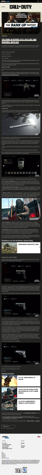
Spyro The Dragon (5, 446)
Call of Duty (4, 443)
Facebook (32, 420)
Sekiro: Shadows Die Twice (7, 448)
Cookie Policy (3, 456)
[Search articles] (40, 1)
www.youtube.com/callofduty (17, 417)
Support (3, 453)
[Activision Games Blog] (5, 1)
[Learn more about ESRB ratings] (18, 470)
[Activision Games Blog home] (5, 437)
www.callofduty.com (7, 417)
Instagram (38, 420)
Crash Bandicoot (5, 447)
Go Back (3, 6)
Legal (2, 452)
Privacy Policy (4, 455)
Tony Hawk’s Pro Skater (6, 444)
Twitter (28, 420)
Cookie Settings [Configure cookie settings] (4, 457)
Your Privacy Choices (5, 458)
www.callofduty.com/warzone (30, 412)
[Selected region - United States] (39, 437)
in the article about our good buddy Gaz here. (10, 74)
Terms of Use (3, 454)
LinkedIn (22, 447)
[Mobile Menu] (38, 1)
